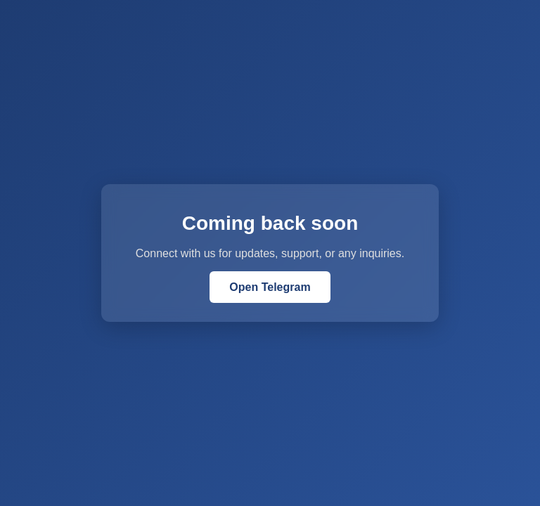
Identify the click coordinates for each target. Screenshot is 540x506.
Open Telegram (269, 287)
